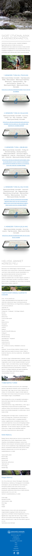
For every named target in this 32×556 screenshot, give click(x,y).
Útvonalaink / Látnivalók (16, 540)
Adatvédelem (16, 550)
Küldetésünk (16, 537)
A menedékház (16, 539)
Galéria (16, 546)
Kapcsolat (16, 548)
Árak (16, 544)
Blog (16, 542)
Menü (26, 5)
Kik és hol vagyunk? (16, 535)
